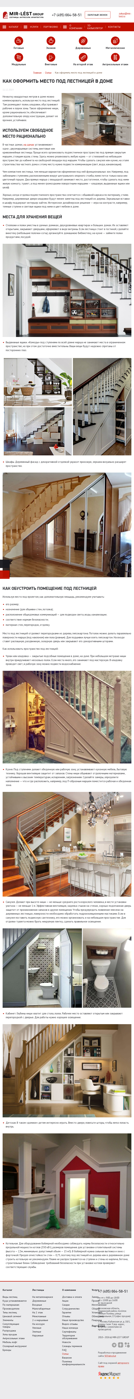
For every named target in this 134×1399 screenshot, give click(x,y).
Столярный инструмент (15, 1346)
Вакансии (67, 1357)
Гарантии (66, 1312)
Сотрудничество (71, 1308)
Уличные (36, 1327)
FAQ (64, 1350)
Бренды (7, 1350)
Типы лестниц (10, 1312)
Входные (37, 1304)
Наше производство (73, 1320)
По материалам (11, 1304)
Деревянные (39, 1300)
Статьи (65, 1353)
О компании (69, 1290)
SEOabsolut (110, 1356)
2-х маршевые (40, 1320)
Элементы (8, 1320)
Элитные (36, 1331)
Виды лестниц (10, 1296)
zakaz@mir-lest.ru (125, 15)
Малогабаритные (41, 1308)
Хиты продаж (10, 1334)
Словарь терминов (72, 1346)
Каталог (7, 1290)
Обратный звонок (98, 14)
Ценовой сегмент (12, 1316)
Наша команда (70, 1327)
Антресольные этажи (14, 1338)
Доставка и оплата (72, 1296)
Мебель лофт (10, 1342)
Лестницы (38, 1290)
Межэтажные (39, 1316)
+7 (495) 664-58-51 (67, 15)
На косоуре (38, 1324)
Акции (65, 1300)
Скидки (66, 1304)
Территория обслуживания (69, 1337)
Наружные (37, 1335)
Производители (11, 1308)
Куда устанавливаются (15, 1300)
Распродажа (9, 1330)
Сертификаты (69, 1331)
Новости (66, 1342)
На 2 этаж (37, 1312)
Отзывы (66, 1316)
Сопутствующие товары (11, 1325)
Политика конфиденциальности (73, 1363)
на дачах (29, 144)
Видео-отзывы (70, 1324)
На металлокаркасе (42, 1296)
